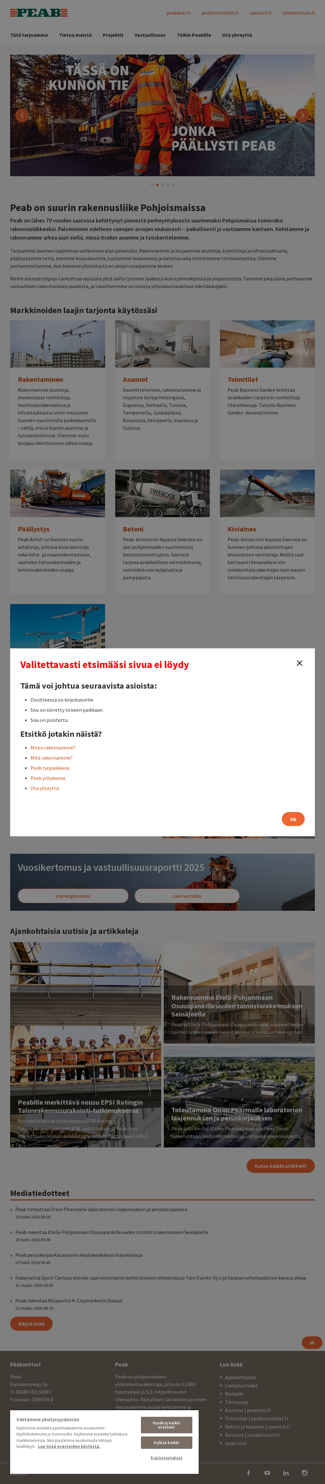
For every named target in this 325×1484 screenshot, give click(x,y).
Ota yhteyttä (44, 788)
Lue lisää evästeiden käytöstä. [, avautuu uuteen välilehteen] (69, 1446)
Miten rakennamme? (53, 747)
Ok (293, 819)
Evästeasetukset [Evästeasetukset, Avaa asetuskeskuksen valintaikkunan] (166, 1458)
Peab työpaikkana (50, 767)
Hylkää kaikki (166, 1442)
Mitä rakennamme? (51, 757)
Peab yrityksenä (47, 777)
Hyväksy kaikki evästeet (167, 1425)
